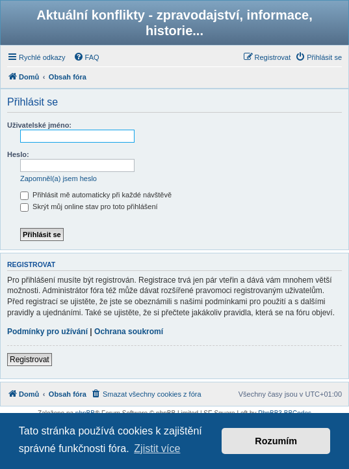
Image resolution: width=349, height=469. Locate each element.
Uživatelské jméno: (39, 125)
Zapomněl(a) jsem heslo (58, 178)
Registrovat (29, 359)
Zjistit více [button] (157, 448)
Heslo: (18, 154)
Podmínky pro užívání (47, 331)
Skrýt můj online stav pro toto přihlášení (89, 206)
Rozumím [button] (276, 441)
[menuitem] (86, 57)
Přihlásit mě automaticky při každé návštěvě (96, 195)
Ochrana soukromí (128, 331)
